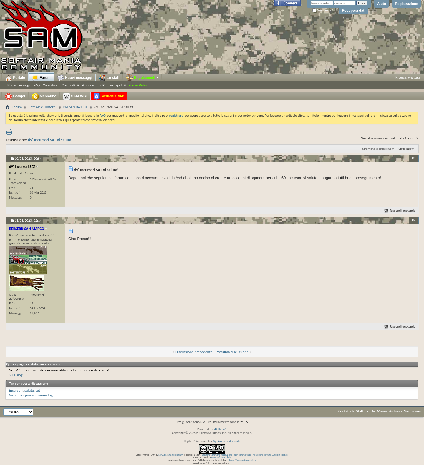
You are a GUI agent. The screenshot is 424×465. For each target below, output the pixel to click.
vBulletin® (220, 429)
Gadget (15, 96)
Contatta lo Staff (350, 411)
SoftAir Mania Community (170, 454)
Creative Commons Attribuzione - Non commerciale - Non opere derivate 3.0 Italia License (245, 454)
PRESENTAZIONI (75, 107)
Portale (15, 77)
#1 (413, 158)
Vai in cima (412, 411)
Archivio (395, 411)
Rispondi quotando (400, 211)
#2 (413, 220)
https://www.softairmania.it (242, 460)
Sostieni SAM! (109, 96)
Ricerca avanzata (407, 77)
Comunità (68, 85)
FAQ (36, 85)
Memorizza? (322, 10)
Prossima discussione (232, 352)
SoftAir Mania (376, 411)
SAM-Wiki (75, 96)
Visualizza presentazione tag (31, 395)
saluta (29, 390)
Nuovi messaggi (18, 85)
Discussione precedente (193, 352)
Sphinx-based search (226, 441)
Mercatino (44, 96)
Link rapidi (114, 85)
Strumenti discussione (376, 149)
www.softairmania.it (221, 457)
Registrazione (406, 4)
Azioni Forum (91, 85)
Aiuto (381, 4)
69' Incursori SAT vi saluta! (50, 139)
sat (38, 390)
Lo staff (109, 77)
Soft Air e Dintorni (42, 107)
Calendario (50, 85)
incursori (16, 390)
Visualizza (404, 149)
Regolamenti (143, 77)
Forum (41, 77)
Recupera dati (353, 11)
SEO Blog (16, 375)
